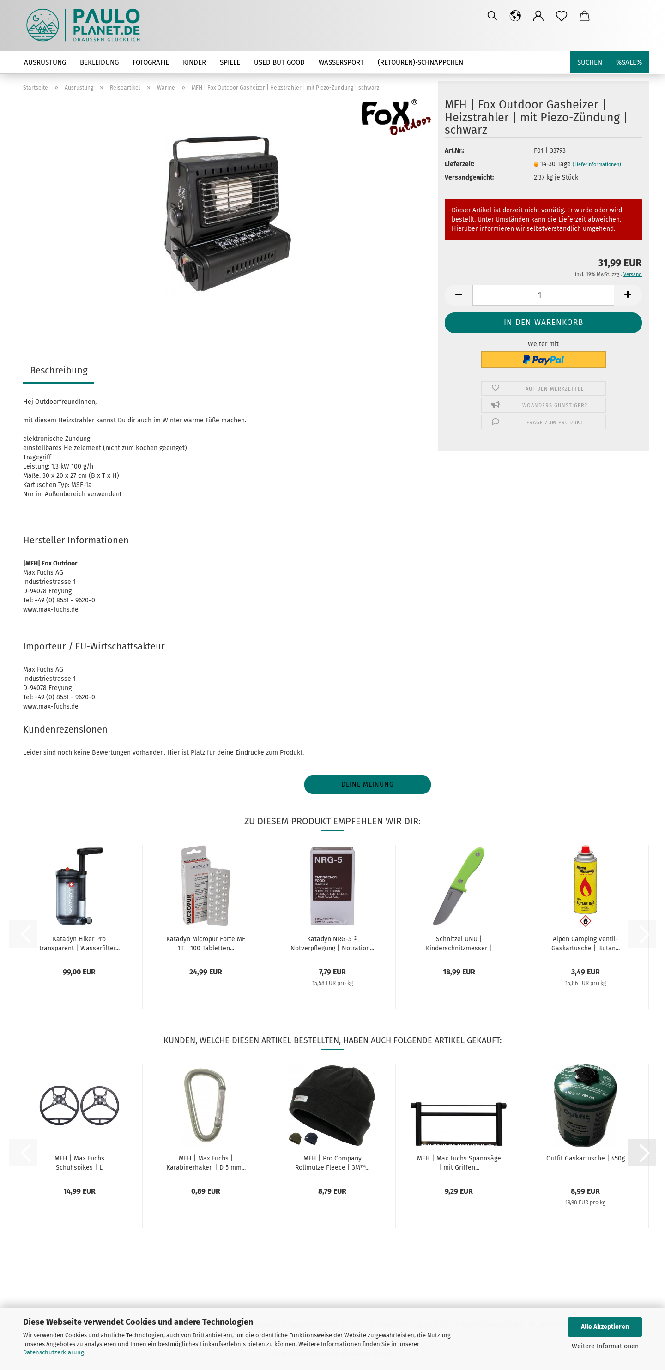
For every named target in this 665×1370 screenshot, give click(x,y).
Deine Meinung (367, 784)
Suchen (589, 62)
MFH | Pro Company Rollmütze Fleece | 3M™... (332, 1162)
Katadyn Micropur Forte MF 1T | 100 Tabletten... (205, 943)
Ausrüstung (45, 62)
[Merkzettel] (561, 16)
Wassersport (341, 62)
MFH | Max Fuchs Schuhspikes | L (79, 1162)
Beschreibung (58, 370)
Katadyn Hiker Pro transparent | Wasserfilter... (79, 943)
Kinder (194, 62)
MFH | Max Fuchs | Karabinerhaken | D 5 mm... (206, 1162)
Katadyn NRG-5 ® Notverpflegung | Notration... (332, 943)
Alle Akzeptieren (605, 1327)
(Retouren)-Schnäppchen (420, 62)
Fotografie (151, 62)
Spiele (230, 62)
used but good (279, 62)
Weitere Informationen (605, 1346)
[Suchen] (492, 16)
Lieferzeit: (459, 164)
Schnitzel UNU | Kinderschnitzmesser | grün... (459, 943)
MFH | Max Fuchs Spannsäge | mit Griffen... (459, 1162)
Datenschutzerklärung (53, 1352)
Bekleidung (99, 62)
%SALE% (629, 62)
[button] (515, 16)
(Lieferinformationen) (597, 165)
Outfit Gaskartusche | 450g (585, 1158)
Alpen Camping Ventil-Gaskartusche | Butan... (585, 943)
